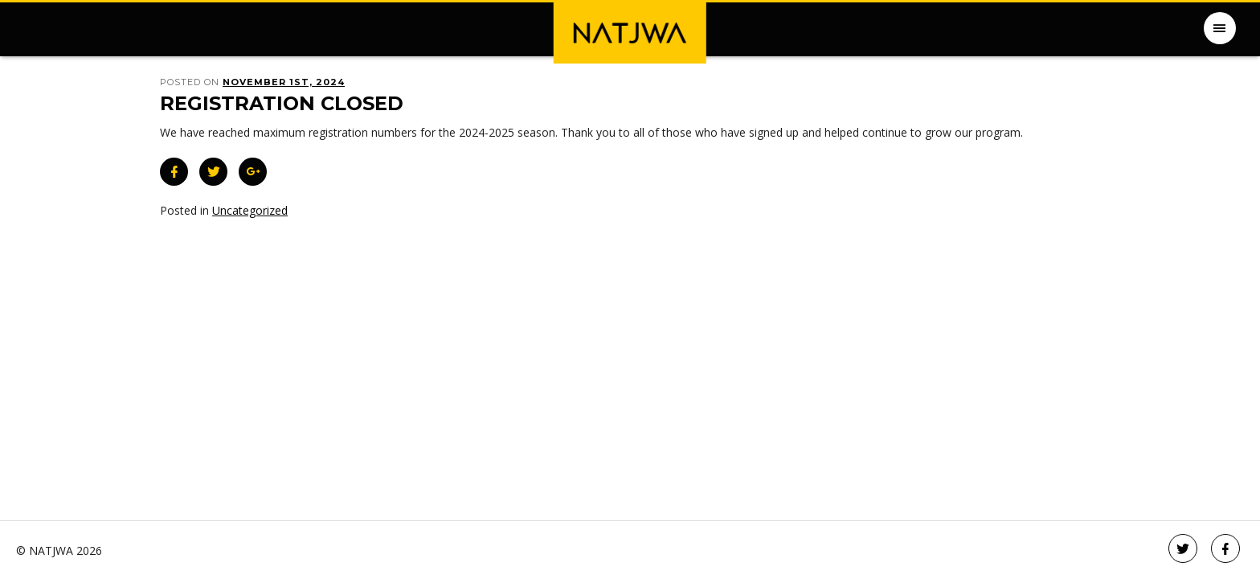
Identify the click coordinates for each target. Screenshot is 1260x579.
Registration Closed (281, 103)
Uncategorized (250, 210)
